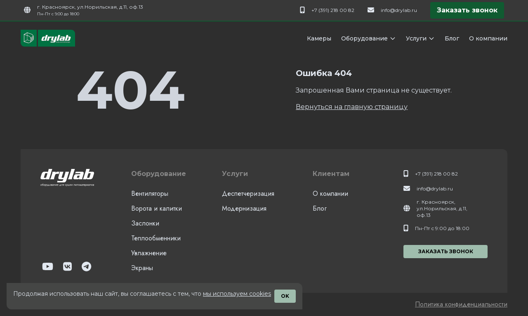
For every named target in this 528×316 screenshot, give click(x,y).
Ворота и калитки (156, 208)
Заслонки (145, 223)
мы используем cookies (237, 293)
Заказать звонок (467, 10)
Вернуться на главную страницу (352, 107)
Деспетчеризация (248, 193)
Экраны (142, 268)
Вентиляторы (149, 193)
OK (285, 296)
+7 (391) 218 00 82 (332, 10)
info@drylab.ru (399, 10)
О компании (488, 38)
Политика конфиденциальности (461, 304)
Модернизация (244, 208)
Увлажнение (149, 253)
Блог (452, 38)
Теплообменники (156, 238)
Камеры (319, 38)
